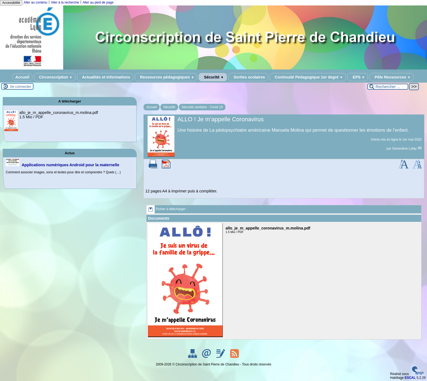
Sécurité (213, 77)
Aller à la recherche (65, 2)
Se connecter (20, 86)
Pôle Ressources (392, 77)
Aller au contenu (35, 2)
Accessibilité (11, 3)
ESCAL (410, 378)
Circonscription (54, 77)
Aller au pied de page (98, 2)
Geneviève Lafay (404, 148)
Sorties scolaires (248, 77)
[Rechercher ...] (387, 87)
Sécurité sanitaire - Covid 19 (202, 107)
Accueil (22, 77)
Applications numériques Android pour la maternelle (70, 165)
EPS (357, 77)
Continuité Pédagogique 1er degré (308, 77)
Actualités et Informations (105, 77)
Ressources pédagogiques (166, 77)
